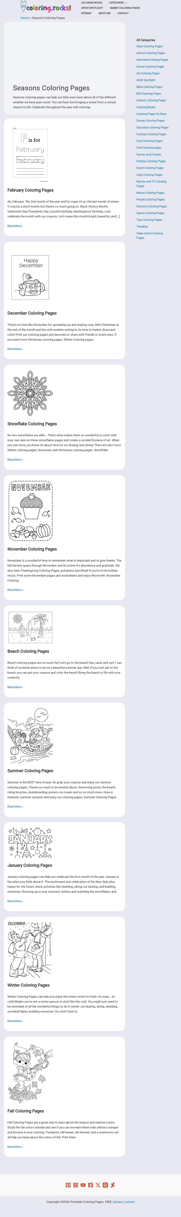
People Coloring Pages (151, 199)
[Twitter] (98, 1185)
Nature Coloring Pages (151, 192)
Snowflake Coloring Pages (32, 423)
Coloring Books (90, 2)
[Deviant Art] (112, 1185)
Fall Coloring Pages (25, 1111)
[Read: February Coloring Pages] (30, 153)
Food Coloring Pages (150, 140)
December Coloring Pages (32, 313)
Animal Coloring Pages (151, 53)
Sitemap (120, 8)
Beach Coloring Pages (28, 651)
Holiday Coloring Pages (152, 161)
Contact (85, 13)
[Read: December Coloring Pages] (30, 276)
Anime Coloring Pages (151, 66)
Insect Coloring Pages (151, 167)
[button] (122, 2)
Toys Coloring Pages (150, 219)
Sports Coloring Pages (151, 212)
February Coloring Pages (30, 190)
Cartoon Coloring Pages (152, 100)
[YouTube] (83, 1185)
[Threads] (105, 1185)
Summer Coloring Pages (30, 770)
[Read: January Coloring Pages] (30, 842)
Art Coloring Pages (149, 73)
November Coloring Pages (32, 549)
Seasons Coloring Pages (152, 206)
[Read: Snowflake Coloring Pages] (30, 393)
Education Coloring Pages (153, 127)
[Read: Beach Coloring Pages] (30, 627)
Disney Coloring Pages (151, 120)
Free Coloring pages (149, 147)
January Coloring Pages (29, 865)
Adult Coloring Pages (150, 46)
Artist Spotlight (139, 2)
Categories (115, 2)
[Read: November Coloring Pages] (30, 511)
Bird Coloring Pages (149, 93)
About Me (136, 8)
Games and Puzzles (149, 154)
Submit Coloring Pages (95, 8)
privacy (118, 1202)
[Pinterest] (68, 1185)
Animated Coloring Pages (153, 59)
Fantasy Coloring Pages (152, 134)
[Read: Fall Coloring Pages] (30, 1072)
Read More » (15, 225)
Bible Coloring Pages (150, 86)
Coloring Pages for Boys (152, 113)
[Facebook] (90, 1185)
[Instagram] (75, 1185)
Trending (142, 226)
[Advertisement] (64, 53)
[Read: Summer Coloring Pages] (30, 735)
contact (130, 1202)
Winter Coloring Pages (28, 985)
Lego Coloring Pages (150, 174)
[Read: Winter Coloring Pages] (30, 949)
